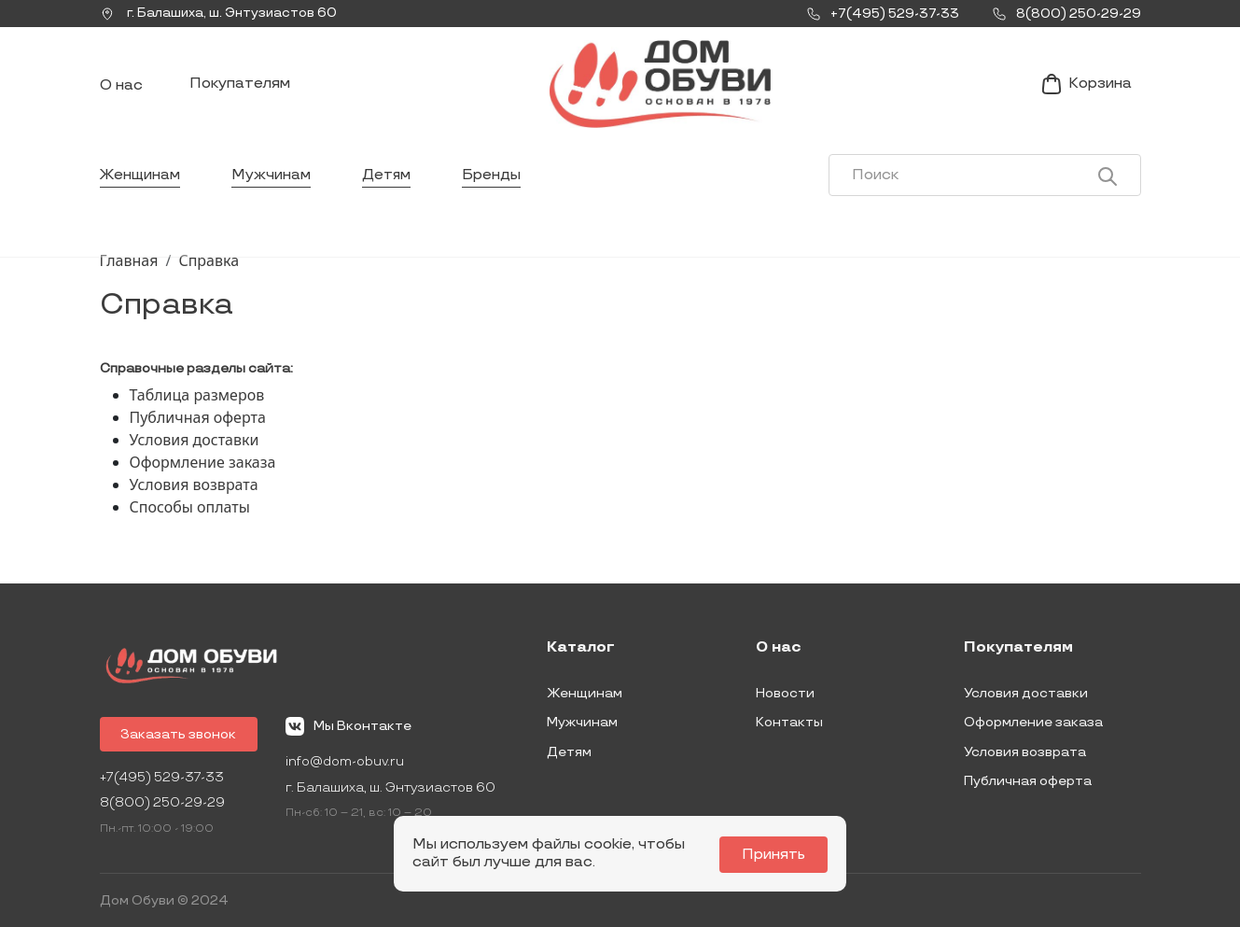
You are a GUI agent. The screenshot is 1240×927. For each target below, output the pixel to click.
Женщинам (140, 181)
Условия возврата (194, 488)
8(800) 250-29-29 (163, 803)
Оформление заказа (203, 466)
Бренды (493, 181)
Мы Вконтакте (351, 725)
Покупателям (239, 87)
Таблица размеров (197, 398)
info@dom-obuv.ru (348, 761)
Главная (129, 264)
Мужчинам (272, 181)
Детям (387, 181)
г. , (220, 14)
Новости (785, 692)
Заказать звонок (180, 733)
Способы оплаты (190, 510)
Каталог (581, 647)
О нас (121, 89)
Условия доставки (194, 443)
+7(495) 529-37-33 (163, 777)
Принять (775, 855)
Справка (208, 264)
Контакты (789, 722)
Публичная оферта (198, 421)
